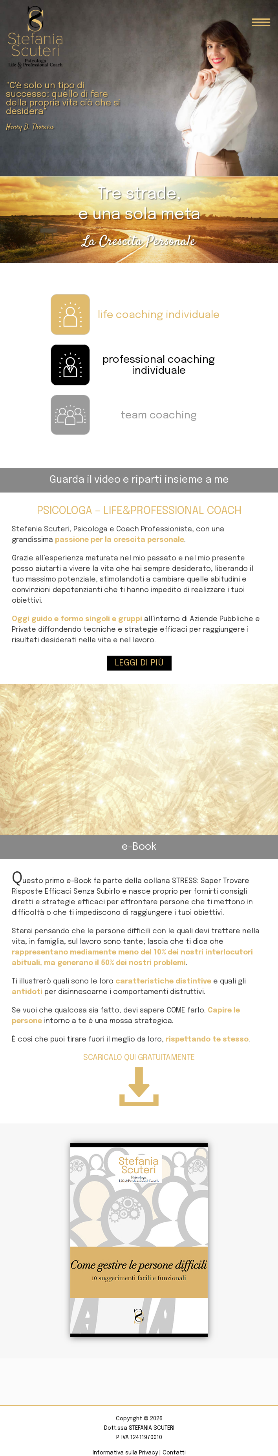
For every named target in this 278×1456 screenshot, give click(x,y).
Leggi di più (139, 663)
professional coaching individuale (158, 365)
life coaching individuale (158, 315)
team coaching (159, 415)
